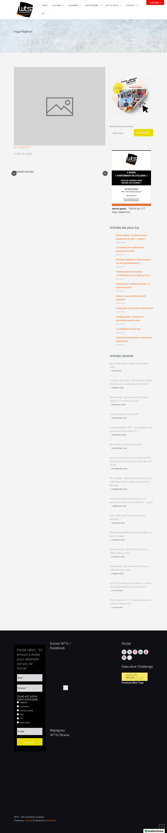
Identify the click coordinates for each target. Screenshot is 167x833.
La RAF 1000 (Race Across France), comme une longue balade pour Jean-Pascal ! (130, 585)
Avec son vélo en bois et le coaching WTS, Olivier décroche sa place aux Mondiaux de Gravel (130, 461)
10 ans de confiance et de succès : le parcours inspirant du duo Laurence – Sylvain (131, 500)
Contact (130, 5)
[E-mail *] (29, 731)
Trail (20, 714)
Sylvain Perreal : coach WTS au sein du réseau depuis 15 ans (128, 551)
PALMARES (73, 5)
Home (44, 5)
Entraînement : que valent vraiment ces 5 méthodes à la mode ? (129, 568)
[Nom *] (29, 677)
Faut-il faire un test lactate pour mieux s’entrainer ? (127, 517)
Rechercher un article (121, 126)
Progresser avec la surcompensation (134, 308)
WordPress (50, 820)
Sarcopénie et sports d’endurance (126, 444)
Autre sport (23, 722)
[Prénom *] (29, 688)
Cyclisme (22, 706)
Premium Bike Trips (133, 682)
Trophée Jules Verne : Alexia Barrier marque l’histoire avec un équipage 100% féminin (131, 382)
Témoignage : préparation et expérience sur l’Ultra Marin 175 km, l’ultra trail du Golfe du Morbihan (130, 482)
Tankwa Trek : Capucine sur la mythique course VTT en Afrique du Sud (129, 399)
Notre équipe (91, 5)
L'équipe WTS (23, 147)
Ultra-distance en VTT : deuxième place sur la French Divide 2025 (130, 602)
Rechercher (143, 133)
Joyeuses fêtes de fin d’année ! (124, 414)
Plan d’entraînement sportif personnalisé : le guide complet (130, 534)
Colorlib (28, 820)
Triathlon (22, 702)
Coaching (56, 5)
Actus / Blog (112, 5)
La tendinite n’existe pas (128, 329)
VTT (20, 718)
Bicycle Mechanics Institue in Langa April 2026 (129, 365)
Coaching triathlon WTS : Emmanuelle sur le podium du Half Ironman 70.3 (131, 429)
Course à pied (25, 710)
